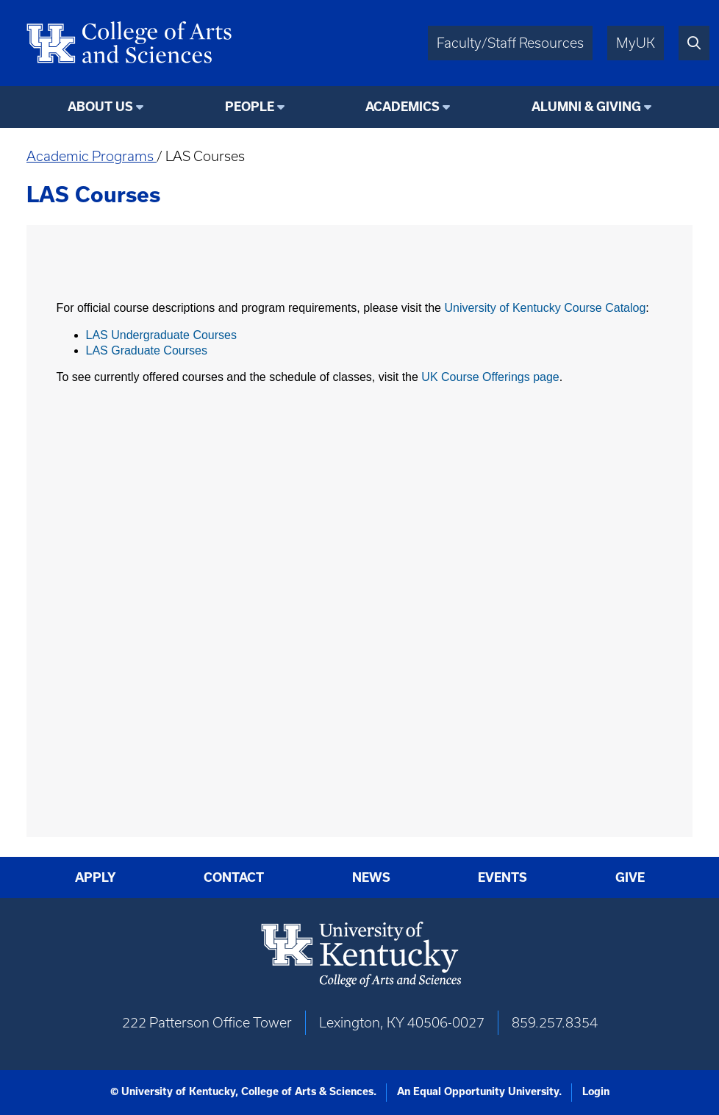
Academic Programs (91, 156)
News (371, 877)
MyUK (635, 43)
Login (595, 1091)
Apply (95, 877)
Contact (234, 877)
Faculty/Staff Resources (510, 43)
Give (630, 877)
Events (502, 877)
